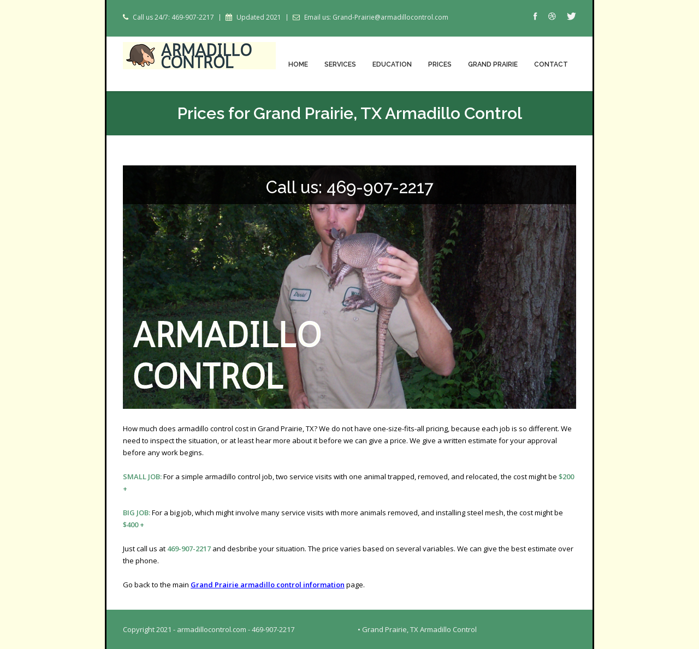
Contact (551, 64)
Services (340, 64)
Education (392, 64)
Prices (440, 64)
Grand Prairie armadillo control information (268, 585)
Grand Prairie (493, 64)
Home (298, 64)
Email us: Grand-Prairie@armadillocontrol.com (376, 17)
